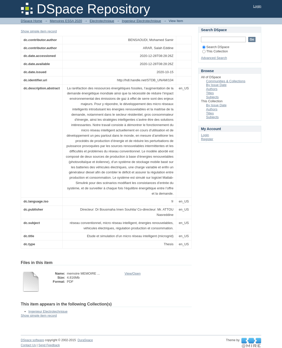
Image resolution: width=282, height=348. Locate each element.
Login (257, 6)
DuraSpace (85, 340)
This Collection (215, 51)
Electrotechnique (102, 21)
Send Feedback (49, 345)
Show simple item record (39, 31)
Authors (211, 89)
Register (207, 139)
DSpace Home (31, 21)
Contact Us (28, 345)
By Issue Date (216, 85)
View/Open (132, 273)
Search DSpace (215, 47)
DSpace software (32, 340)
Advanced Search (214, 58)
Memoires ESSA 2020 (66, 21)
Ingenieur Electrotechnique (141, 21)
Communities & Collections (225, 81)
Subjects (212, 97)
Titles (210, 93)
